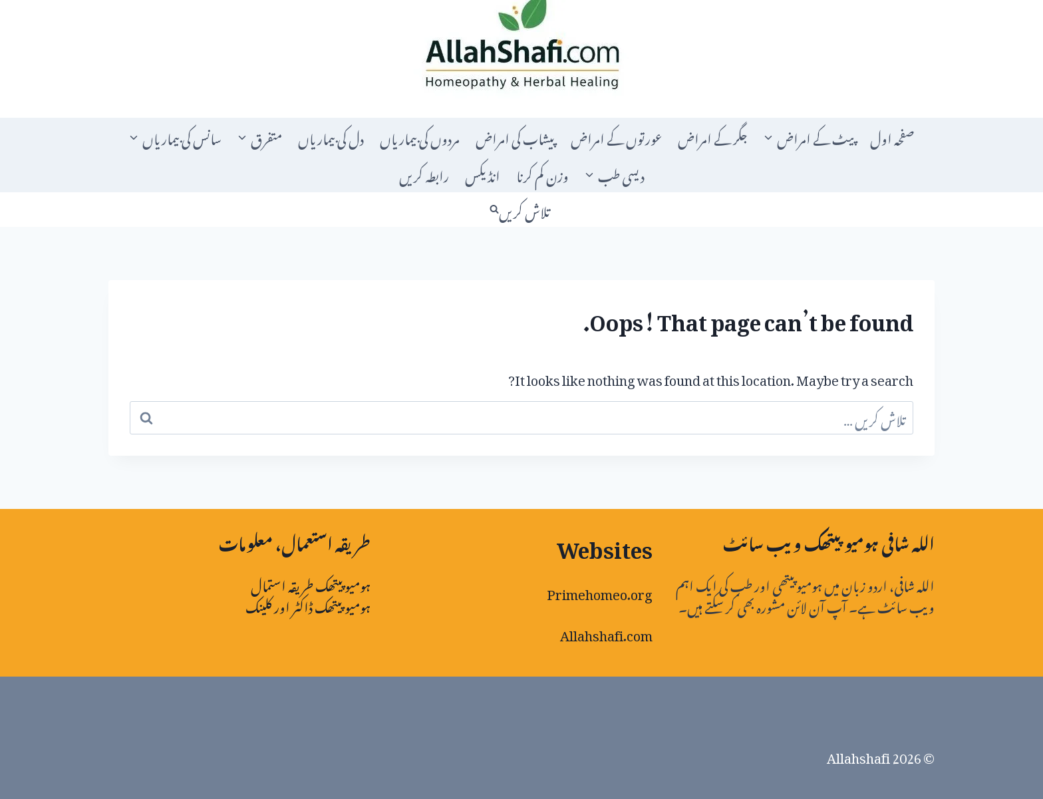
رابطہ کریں (424, 173)
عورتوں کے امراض (616, 136)
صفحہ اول (892, 136)
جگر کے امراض (713, 136)
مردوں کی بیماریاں (420, 136)
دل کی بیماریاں (331, 136)
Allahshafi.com (606, 632)
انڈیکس (482, 173)
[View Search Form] (521, 209)
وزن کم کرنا (542, 173)
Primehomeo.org (600, 591)
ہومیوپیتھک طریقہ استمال (311, 583)
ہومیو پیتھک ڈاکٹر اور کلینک (308, 604)
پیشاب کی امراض (515, 136)
